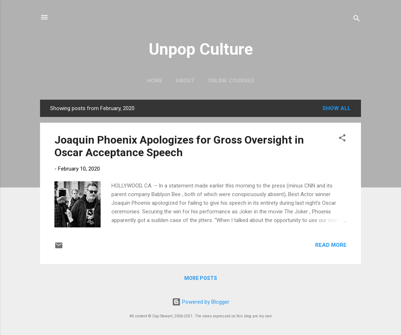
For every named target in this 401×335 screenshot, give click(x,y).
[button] (342, 139)
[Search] (356, 20)
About (185, 80)
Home (155, 80)
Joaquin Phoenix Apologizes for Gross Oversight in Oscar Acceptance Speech (179, 146)
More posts (200, 278)
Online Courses (230, 80)
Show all (336, 108)
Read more (331, 245)
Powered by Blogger (200, 302)
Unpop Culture (201, 49)
